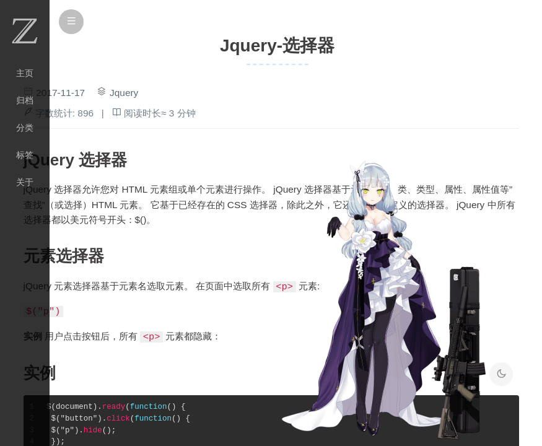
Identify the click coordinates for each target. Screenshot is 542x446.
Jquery (124, 92)
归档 (24, 100)
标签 (24, 155)
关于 (24, 182)
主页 (24, 73)
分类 (24, 128)
